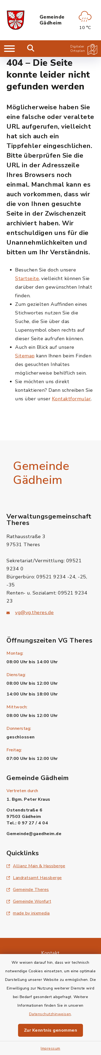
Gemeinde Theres (27, 890)
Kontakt (50, 953)
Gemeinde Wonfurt (28, 901)
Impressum (50, 1048)
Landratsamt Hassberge (34, 878)
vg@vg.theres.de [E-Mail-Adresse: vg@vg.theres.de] (34, 612)
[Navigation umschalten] (9, 48)
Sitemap (25, 356)
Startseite (27, 278)
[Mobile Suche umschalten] (31, 48)
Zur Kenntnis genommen (50, 1030)
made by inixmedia (28, 913)
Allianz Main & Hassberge (35, 866)
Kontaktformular (71, 399)
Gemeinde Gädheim (52, 20)
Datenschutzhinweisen (50, 1014)
